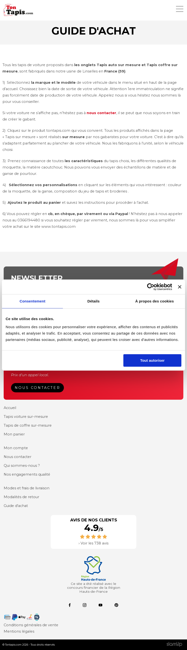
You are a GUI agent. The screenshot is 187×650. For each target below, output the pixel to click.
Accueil (10, 408)
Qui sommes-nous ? (22, 465)
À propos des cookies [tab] (154, 301)
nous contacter (101, 113)
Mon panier (14, 434)
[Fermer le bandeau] (179, 287)
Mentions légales (19, 631)
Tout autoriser (152, 360)
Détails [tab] (93, 301)
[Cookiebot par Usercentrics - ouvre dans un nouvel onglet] (150, 286)
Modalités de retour (21, 497)
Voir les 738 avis (94, 543)
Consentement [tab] (32, 301)
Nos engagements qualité (27, 474)
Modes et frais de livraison (26, 488)
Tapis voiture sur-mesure (26, 416)
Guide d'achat (16, 506)
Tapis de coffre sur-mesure (28, 425)
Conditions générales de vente (31, 625)
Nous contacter (37, 387)
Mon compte (16, 448)
